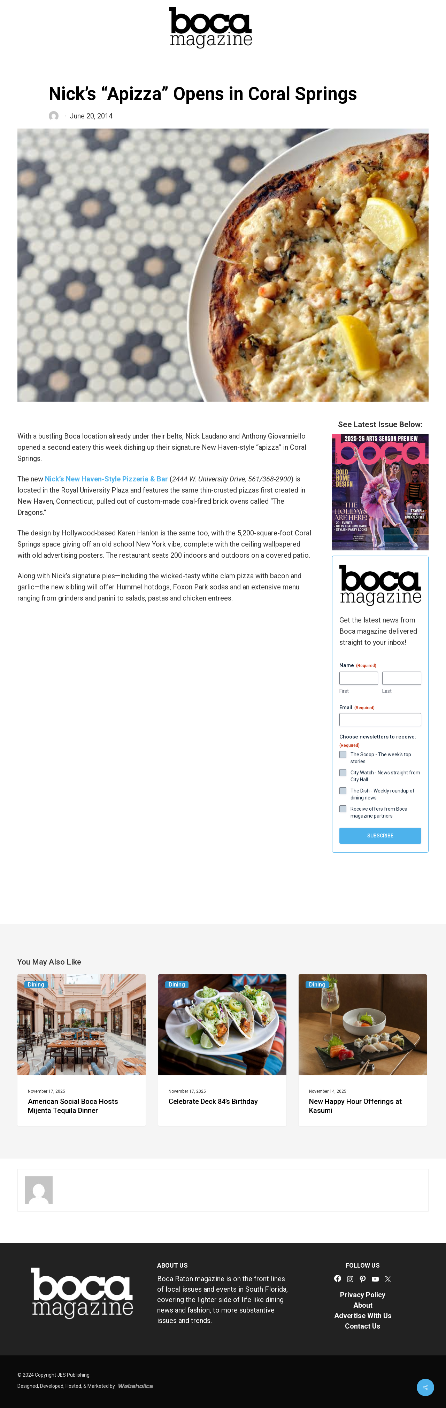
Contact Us (362, 1326)
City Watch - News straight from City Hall (385, 776)
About (362, 1305)
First (344, 691)
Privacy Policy (362, 1295)
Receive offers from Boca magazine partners (379, 812)
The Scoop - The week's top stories (381, 758)
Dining (36, 984)
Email (357, 708)
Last (387, 691)
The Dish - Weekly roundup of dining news (383, 794)
